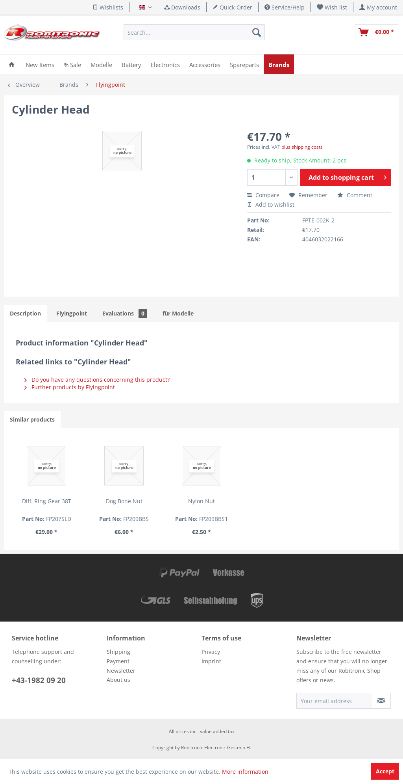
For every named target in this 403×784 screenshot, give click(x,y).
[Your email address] (334, 701)
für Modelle (178, 313)
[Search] (256, 32)
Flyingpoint (71, 313)
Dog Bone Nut (124, 501)
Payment (118, 661)
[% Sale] (72, 64)
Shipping (118, 651)
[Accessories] (205, 64)
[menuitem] (332, 7)
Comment (354, 195)
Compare (263, 195)
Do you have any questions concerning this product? (97, 379)
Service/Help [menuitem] (284, 7)
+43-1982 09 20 (39, 680)
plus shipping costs (302, 147)
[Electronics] (165, 64)
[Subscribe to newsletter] (381, 701)
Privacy (211, 651)
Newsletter (121, 670)
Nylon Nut (201, 501)
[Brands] (279, 64)
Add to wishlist (270, 204)
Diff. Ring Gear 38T (46, 501)
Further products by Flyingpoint (69, 387)
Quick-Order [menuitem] (232, 7)
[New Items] (40, 64)
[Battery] (131, 64)
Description (25, 313)
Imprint (211, 661)
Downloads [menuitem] (182, 7)
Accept (385, 771)
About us (118, 679)
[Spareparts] (244, 64)
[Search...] (194, 32)
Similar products (32, 419)
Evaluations (124, 313)
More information (245, 771)
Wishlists (107, 7)
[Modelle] (101, 64)
